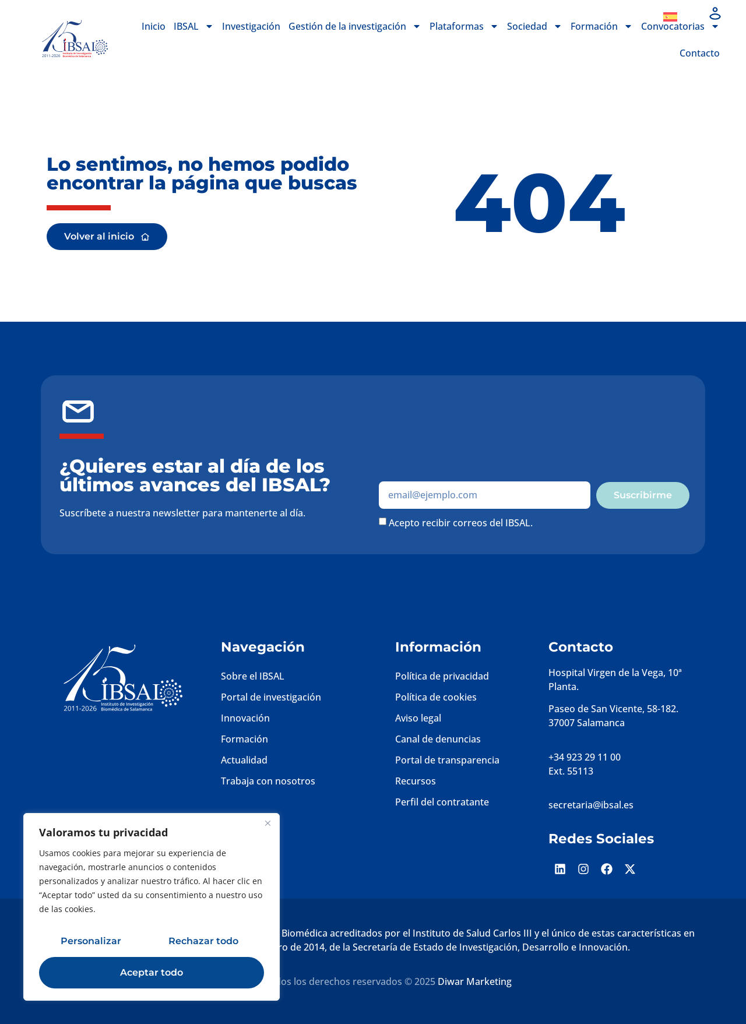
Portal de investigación (271, 697)
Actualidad (244, 760)
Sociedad (534, 26)
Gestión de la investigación (354, 26)
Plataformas (464, 26)
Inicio (154, 26)
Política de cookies (436, 697)
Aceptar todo (151, 972)
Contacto (700, 53)
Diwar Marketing (475, 981)
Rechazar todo (203, 940)
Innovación (245, 718)
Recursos (415, 781)
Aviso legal (418, 718)
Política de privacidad (442, 676)
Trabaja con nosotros (268, 781)
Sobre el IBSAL (252, 676)
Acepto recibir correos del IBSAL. (461, 522)
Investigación (251, 26)
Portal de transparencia (447, 760)
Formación (602, 26)
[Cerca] (268, 823)
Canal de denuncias (438, 739)
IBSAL (194, 26)
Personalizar (91, 940)
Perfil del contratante (442, 802)
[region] (151, 907)
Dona (628, 16)
